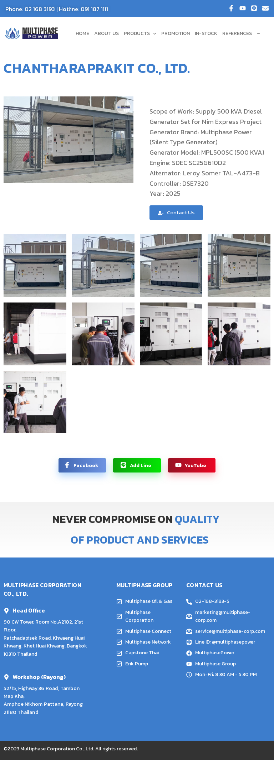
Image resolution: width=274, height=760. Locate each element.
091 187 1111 (94, 9)
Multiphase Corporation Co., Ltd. (57, 748)
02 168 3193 (40, 9)
